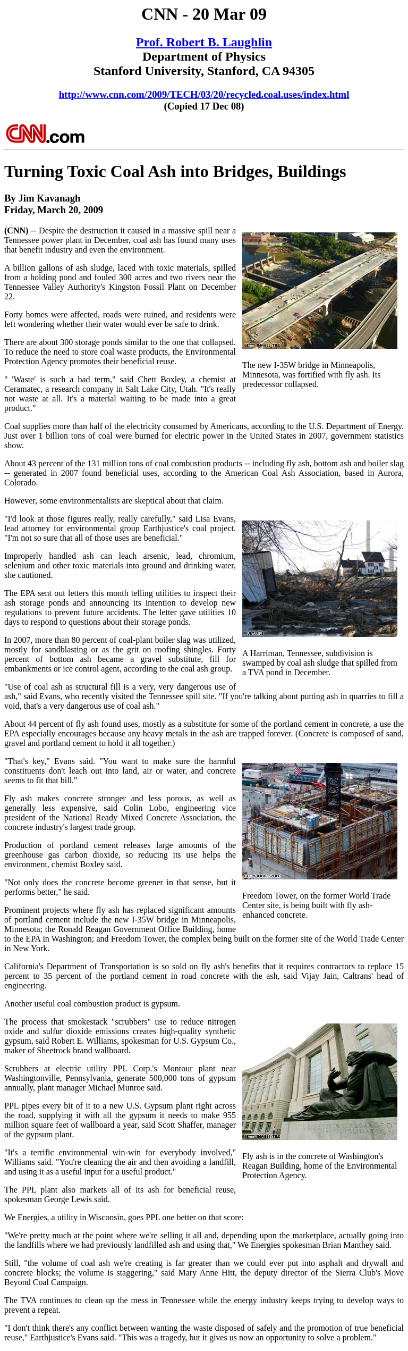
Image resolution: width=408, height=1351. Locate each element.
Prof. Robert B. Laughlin (204, 42)
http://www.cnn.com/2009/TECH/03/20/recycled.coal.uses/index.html (204, 94)
